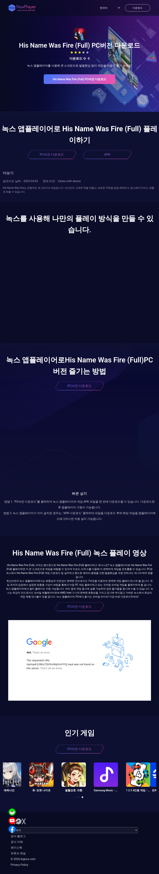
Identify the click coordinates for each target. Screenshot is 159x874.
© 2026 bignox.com (23, 859)
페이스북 (16, 847)
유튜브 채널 (18, 853)
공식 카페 (17, 842)
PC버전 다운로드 (52, 154)
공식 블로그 (18, 836)
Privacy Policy (19, 864)
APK (107, 154)
